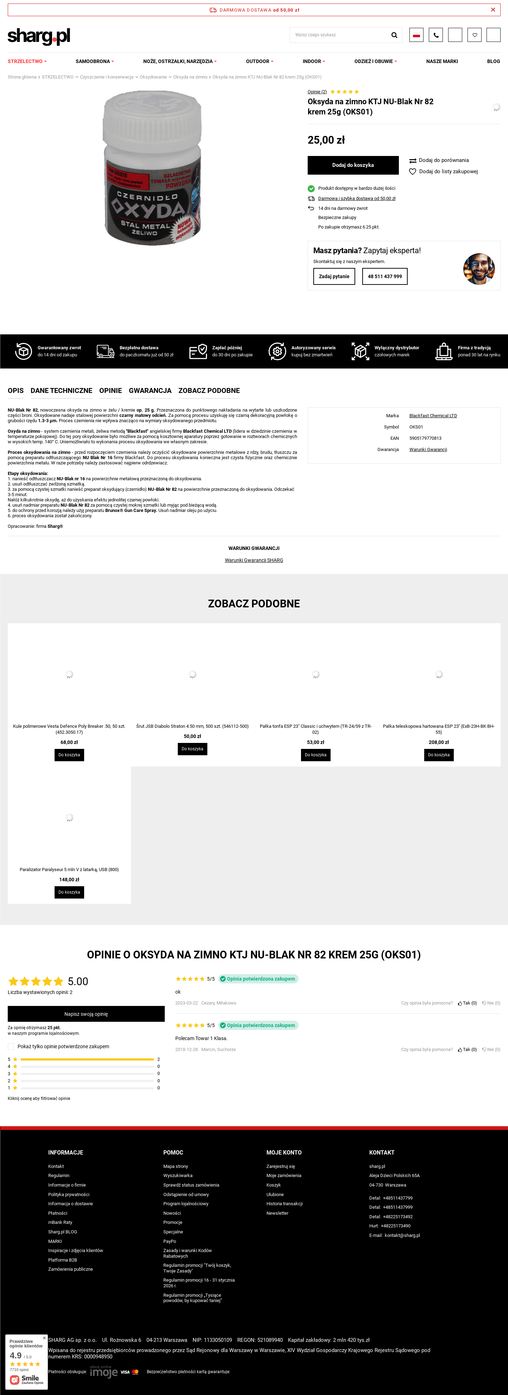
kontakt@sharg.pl (402, 1235)
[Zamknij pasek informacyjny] (493, 10)
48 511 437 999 (385, 276)
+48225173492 (398, 1216)
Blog (493, 61)
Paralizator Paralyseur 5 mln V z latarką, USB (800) (69, 869)
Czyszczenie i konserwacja (106, 77)
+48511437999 (398, 1207)
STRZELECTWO (25, 61)
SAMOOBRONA (93, 61)
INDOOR (312, 61)
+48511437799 (398, 1198)
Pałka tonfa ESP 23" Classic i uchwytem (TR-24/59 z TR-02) (316, 729)
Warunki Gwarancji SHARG (254, 560)
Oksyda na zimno (190, 77)
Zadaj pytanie (334, 276)
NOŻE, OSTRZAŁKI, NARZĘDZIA (178, 61)
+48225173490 (395, 1225)
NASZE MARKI (442, 61)
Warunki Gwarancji (428, 449)
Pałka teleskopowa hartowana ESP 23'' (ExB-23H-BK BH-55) (439, 729)
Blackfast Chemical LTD (433, 415)
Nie (491, 1003)
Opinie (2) (317, 91)
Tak (467, 1003)
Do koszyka (69, 754)
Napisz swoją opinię (86, 1014)
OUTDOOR (257, 61)
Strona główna (22, 77)
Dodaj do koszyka (353, 165)
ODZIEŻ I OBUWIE (374, 61)
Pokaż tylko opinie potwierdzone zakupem (63, 1046)
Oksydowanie (153, 77)
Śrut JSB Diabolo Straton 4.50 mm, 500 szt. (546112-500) (192, 726)
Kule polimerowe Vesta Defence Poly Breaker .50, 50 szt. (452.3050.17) (69, 729)
